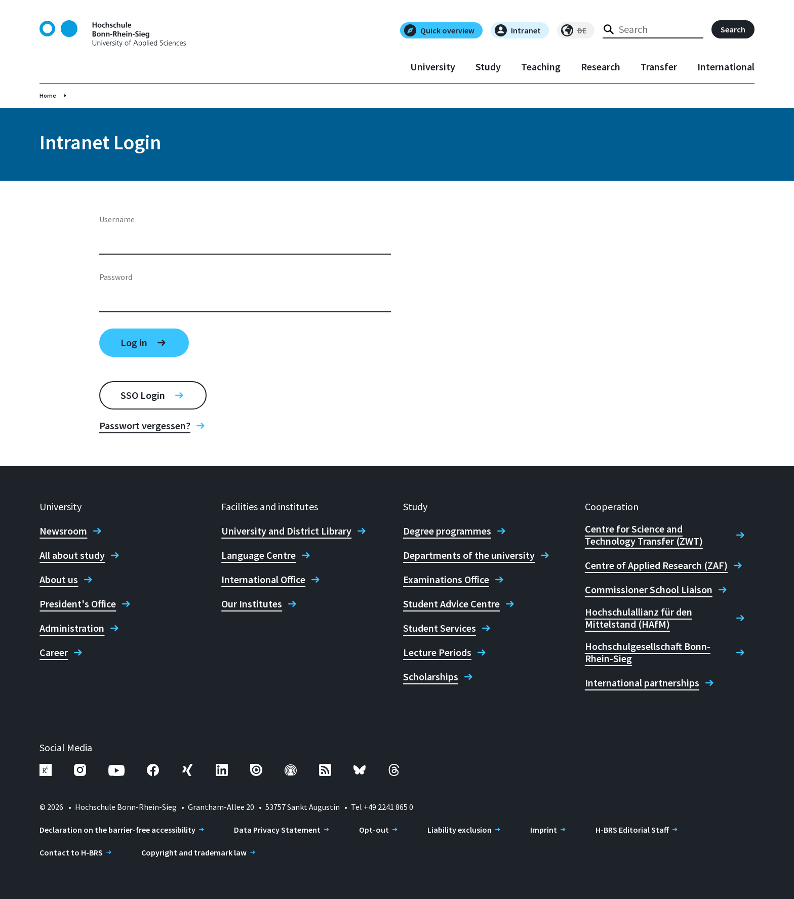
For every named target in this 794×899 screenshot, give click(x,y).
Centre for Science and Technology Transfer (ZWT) (644, 535)
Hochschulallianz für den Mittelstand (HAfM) (638, 618)
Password (115, 277)
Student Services (439, 628)
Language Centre (258, 555)
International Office (263, 580)
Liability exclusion (459, 830)
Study (488, 67)
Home (47, 95)
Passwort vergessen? (144, 426)
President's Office (77, 604)
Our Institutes (251, 604)
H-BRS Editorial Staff (632, 830)
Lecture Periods (437, 652)
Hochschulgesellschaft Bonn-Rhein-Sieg (647, 652)
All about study (72, 555)
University (432, 67)
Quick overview (439, 30)
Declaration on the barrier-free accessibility (117, 830)
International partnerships (642, 683)
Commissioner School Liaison (648, 590)
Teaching (541, 67)
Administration (71, 628)
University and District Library (286, 531)
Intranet (518, 30)
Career (53, 652)
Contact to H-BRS (71, 852)
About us (58, 580)
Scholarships (430, 677)
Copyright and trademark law (194, 852)
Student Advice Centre (451, 604)
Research (600, 67)
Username (117, 219)
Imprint (543, 830)
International (726, 67)
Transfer (659, 67)
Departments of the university (469, 555)
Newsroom (63, 531)
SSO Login (143, 395)
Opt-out (374, 830)
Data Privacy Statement (277, 830)
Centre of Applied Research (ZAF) (656, 565)
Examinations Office (446, 580)
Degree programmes (447, 531)
